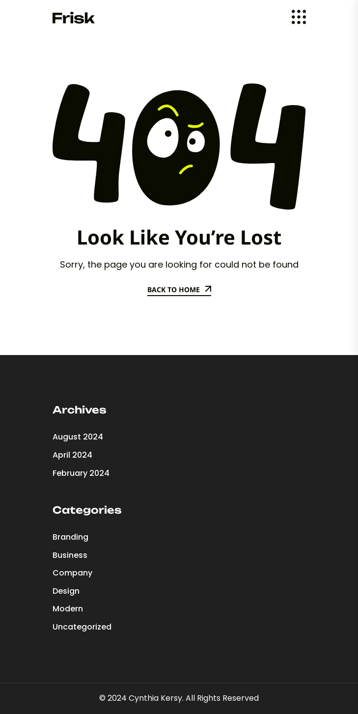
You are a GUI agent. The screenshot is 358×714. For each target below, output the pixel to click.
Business (70, 555)
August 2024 (78, 436)
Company (72, 572)
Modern (68, 608)
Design (66, 591)
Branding (70, 537)
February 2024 (81, 473)
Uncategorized (82, 626)
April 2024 (72, 455)
